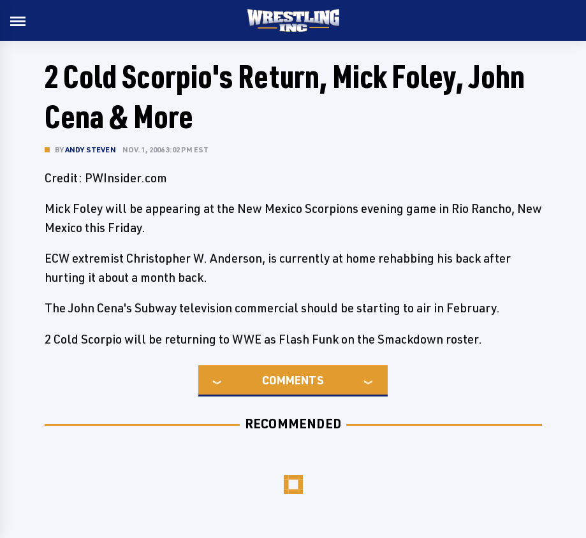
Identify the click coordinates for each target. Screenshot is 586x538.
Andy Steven (90, 149)
